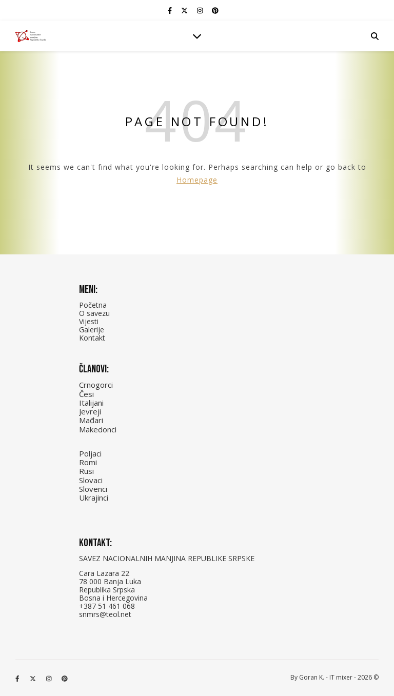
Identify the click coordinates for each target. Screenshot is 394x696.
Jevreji (90, 411)
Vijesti (88, 321)
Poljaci (90, 453)
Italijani (91, 402)
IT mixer (340, 677)
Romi (88, 462)
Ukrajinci (93, 497)
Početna (93, 305)
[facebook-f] (170, 10)
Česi (86, 394)
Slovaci (91, 480)
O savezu (94, 313)
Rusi (86, 471)
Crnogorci (96, 385)
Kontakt (92, 338)
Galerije (91, 329)
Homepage (197, 180)
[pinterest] (215, 10)
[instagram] (200, 10)
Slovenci (93, 489)
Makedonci (97, 429)
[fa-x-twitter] (185, 10)
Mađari (91, 420)
